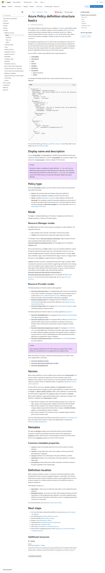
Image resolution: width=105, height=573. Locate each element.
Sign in (101, 2)
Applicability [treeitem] (7, 56)
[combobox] (13, 15)
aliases (65, 32)
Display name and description (88, 15)
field (65, 30)
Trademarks (66, 568)
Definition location (85, 25)
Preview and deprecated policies (37, 421)
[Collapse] (22, 12)
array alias (55, 34)
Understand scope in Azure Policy (52, 502)
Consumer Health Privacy (46, 568)
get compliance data (44, 524)
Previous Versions (14, 568)
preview (69, 312)
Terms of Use (58, 568)
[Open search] (97, 2)
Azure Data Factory (71, 319)
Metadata (83, 23)
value (70, 30)
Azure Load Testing (65, 338)
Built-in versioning (68, 417)
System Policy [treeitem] (7, 78)
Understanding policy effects (43, 520)
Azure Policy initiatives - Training (36, 545)
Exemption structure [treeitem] (9, 54)
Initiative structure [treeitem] (8, 49)
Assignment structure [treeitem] (9, 52)
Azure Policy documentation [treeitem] (10, 18)
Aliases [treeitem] (7, 42)
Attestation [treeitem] (7, 61)
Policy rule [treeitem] (8, 40)
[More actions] (75, 12)
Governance (40, 12)
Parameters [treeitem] (8, 37)
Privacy (35, 568)
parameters (68, 512)
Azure (33, 12)
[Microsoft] (3, 2)
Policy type (84, 17)
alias (37, 514)
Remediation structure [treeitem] (9, 63)
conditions (61, 28)
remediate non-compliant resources (49, 526)
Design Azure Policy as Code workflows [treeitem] (14, 75)
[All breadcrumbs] (29, 12)
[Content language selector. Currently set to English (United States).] (9, 564)
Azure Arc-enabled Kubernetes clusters (49, 295)
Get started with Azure (96, 6)
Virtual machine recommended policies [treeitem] (14, 71)
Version (83, 21)
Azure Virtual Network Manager (63, 306)
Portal (87, 6)
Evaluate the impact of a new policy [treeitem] (13, 68)
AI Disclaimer (5, 568)
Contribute (28, 568)
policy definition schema (53, 144)
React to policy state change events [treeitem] (13, 66)
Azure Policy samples (42, 146)
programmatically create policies (51, 522)
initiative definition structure (50, 516)
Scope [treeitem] (6, 47)
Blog (22, 568)
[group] (52, 113)
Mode (82, 19)
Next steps (84, 27)
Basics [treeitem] (7, 35)
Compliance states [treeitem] (8, 59)
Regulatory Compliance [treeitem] (10, 73)
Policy (45, 12)
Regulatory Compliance (49, 198)
